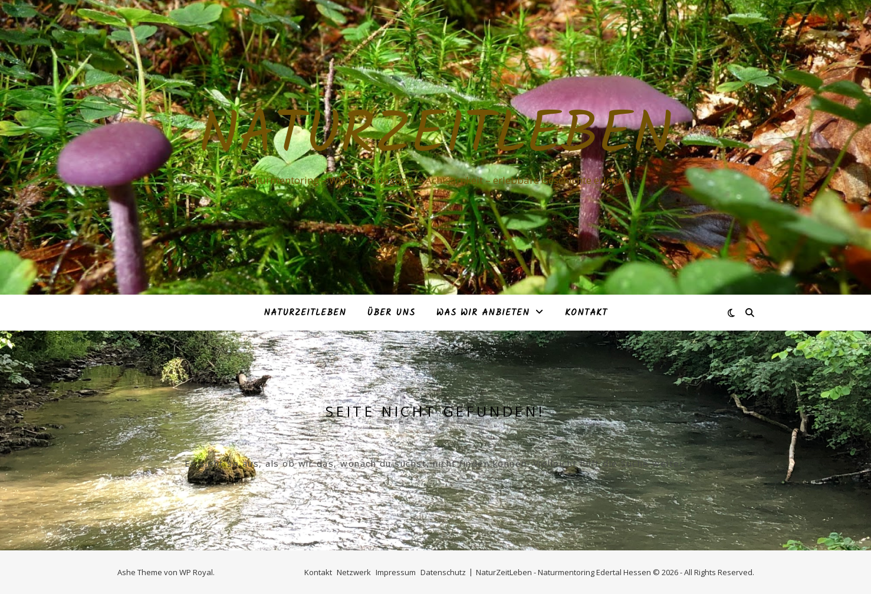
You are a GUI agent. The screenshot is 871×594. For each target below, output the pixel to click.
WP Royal (196, 572)
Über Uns (391, 313)
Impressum (396, 572)
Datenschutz (443, 572)
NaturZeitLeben (436, 136)
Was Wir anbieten (483, 313)
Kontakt (586, 313)
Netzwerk (354, 572)
